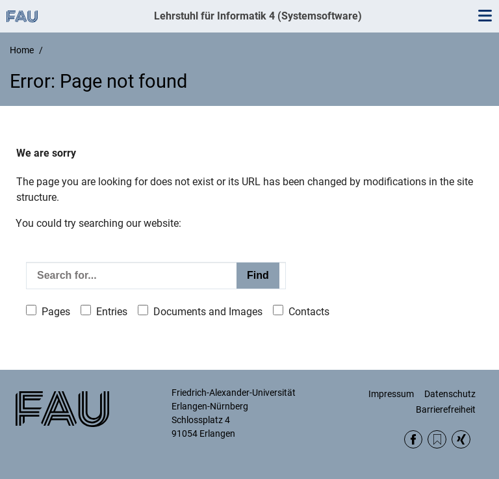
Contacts (308, 311)
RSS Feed (437, 439)
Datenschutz (450, 394)
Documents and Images (207, 311)
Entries (111, 311)
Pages (56, 311)
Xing (461, 439)
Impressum (391, 394)
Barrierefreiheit (446, 409)
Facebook (413, 439)
